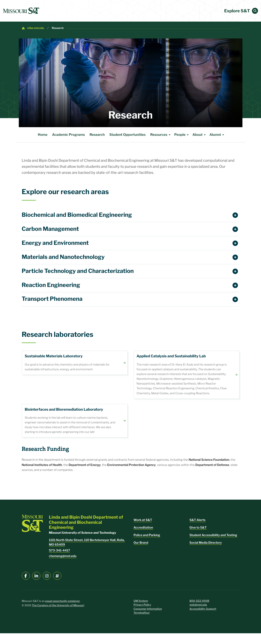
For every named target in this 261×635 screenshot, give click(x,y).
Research (58, 28)
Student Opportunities (127, 135)
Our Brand (141, 544)
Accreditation (143, 529)
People (182, 134)
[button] (255, 11)
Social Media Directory (206, 544)
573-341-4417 (59, 552)
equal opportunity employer (62, 603)
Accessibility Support (203, 610)
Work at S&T (143, 522)
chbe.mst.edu (35, 28)
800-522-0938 (199, 602)
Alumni (217, 134)
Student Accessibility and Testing (213, 537)
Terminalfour (142, 614)
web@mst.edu (198, 606)
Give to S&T (198, 529)
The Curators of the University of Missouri (58, 607)
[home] (21, 11)
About (199, 134)
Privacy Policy (142, 606)
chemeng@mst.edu (62, 558)
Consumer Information (148, 610)
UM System (141, 602)
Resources (161, 134)
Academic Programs (68, 135)
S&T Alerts (198, 522)
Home (42, 135)
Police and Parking (147, 537)
